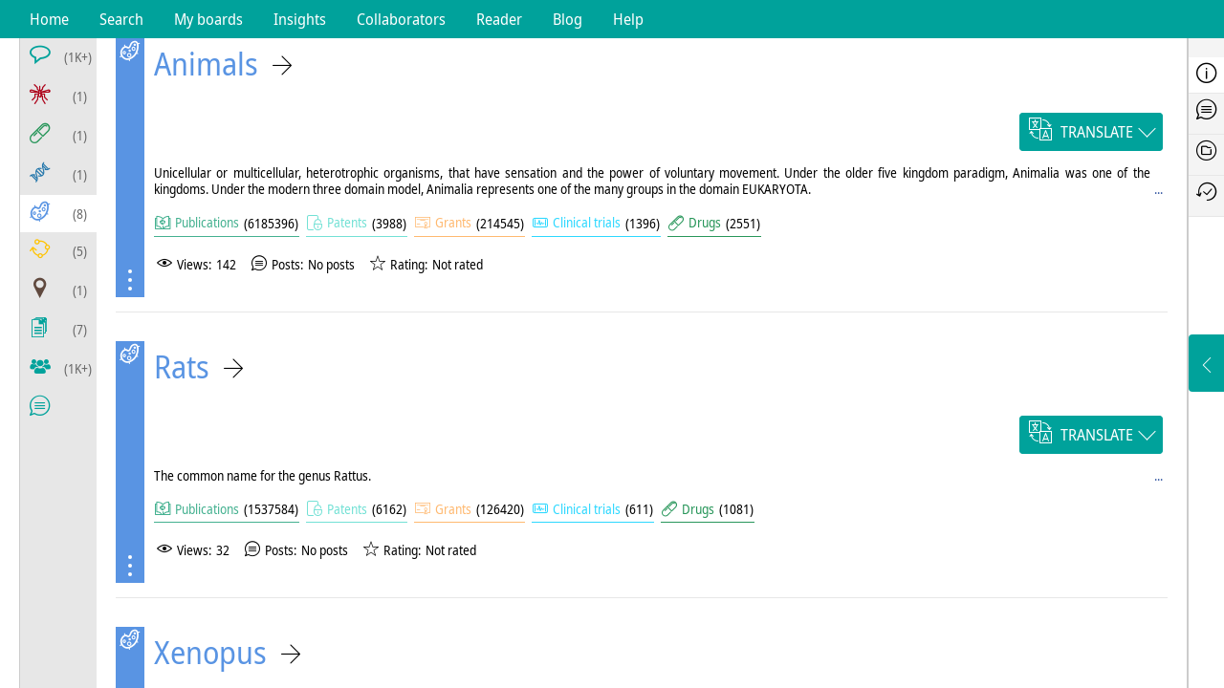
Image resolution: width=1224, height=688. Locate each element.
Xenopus (210, 652)
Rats (181, 366)
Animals (206, 63)
